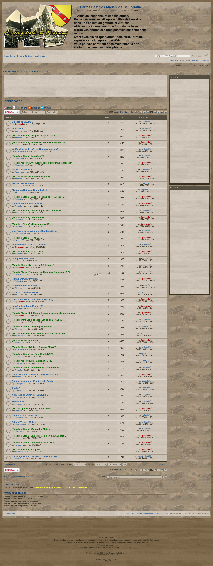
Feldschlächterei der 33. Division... (30, 244)
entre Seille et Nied (23, 151)
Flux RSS (34, 108)
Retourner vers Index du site (17, 477)
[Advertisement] (182, 26)
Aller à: (103, 477)
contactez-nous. (106, 545)
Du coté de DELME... (22, 122)
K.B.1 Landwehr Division (25, 279)
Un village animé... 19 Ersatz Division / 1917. (35, 456)
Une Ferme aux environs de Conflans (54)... (34, 231)
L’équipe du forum (133, 513)
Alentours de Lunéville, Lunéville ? (30, 395)
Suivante (162, 464)
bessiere (145, 367)
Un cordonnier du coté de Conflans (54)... (33, 299)
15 (145, 112)
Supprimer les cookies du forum (155, 513)
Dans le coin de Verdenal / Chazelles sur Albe (35, 374)
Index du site (10, 56)
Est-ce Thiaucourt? (22, 169)
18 (155, 112)
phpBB (99, 553)
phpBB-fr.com (112, 559)
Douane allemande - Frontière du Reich (32, 381)
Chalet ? (16, 388)
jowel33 (145, 354)
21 (166, 112)
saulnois (18, 131)
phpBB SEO (106, 561)
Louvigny (18, 186)
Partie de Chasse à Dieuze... (26, 292)
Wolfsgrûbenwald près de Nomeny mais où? (35, 149)
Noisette (18, 199)
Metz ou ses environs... (24, 183)
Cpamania (19, 124)
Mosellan (18, 213)
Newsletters (174, 60)
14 (141, 112)
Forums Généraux (25, 56)
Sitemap (46, 108)
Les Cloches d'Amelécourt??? (27, 306)
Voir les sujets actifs (40, 71)
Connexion (204, 60)
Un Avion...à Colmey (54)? (25, 415)
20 (162, 112)
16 (148, 112)
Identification (40, 56)
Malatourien (20, 233)
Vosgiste (20, 363)
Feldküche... (18, 128)
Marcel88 (19, 158)
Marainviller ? (19, 401)
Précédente (10, 464)
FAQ (183, 60)
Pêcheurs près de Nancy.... (26, 285)
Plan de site (20, 108)
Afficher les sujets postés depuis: (66, 464)
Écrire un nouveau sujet (12, 112)
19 (159, 112)
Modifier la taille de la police (206, 55)
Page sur (126, 112)
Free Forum (114, 555)
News (8, 108)
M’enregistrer (192, 60)
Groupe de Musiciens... (24, 258)
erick (145, 285)
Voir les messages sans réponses (16, 71)
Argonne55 (19, 138)
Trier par (97, 464)
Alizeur (145, 265)
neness (18, 145)
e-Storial (145, 122)
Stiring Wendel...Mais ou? (25, 422)
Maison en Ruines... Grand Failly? (29, 190)
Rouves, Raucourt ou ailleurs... (28, 203)
